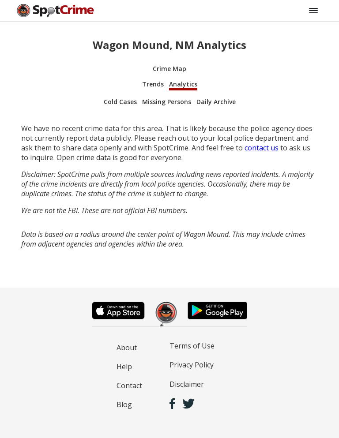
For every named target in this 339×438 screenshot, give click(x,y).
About (127, 347)
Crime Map (169, 68)
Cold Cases (120, 101)
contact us (262, 148)
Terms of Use (192, 346)
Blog (124, 404)
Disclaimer (187, 384)
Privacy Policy (192, 365)
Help (124, 366)
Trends (153, 84)
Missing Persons (166, 101)
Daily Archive (216, 101)
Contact (129, 385)
